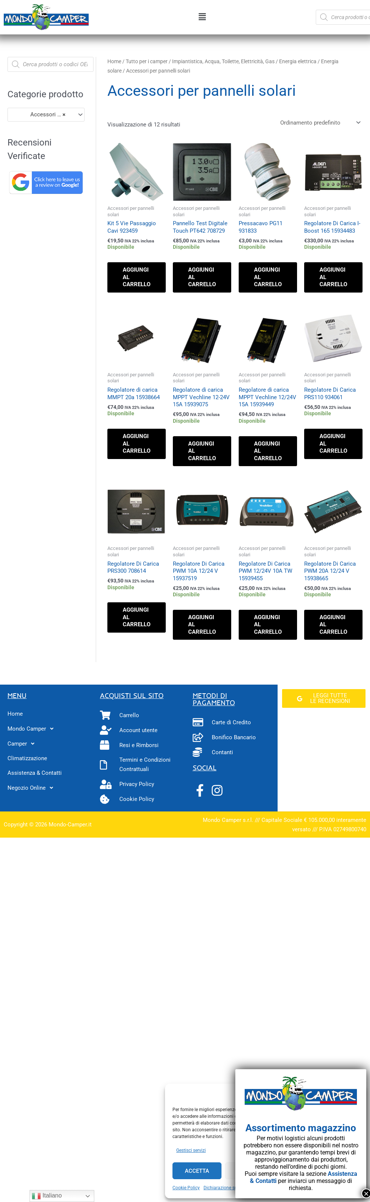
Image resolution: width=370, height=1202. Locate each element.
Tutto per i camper (147, 61)
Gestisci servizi (191, 1150)
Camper (23, 743)
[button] (202, 17)
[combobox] (46, 115)
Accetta (197, 1171)
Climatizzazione (27, 758)
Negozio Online (32, 788)
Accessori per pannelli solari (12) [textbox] (42, 114)
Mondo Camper (32, 728)
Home (114, 61)
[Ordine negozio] (319, 122)
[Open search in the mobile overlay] (50, 64)
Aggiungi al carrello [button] (136, 277)
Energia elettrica (298, 61)
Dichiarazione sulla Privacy (231, 1187)
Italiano (47, 1196)
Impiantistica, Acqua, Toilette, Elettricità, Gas (223, 61)
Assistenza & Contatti (34, 773)
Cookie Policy (186, 1187)
